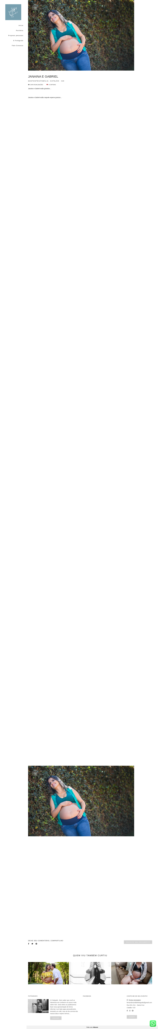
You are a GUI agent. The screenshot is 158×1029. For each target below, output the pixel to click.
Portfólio (19, 30)
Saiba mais (55, 1018)
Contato (132, 1017)
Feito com (92, 1027)
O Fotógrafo (18, 40)
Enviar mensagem (135, 1000)
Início (21, 25)
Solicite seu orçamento (138, 942)
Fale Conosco (17, 45)
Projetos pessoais (15, 35)
